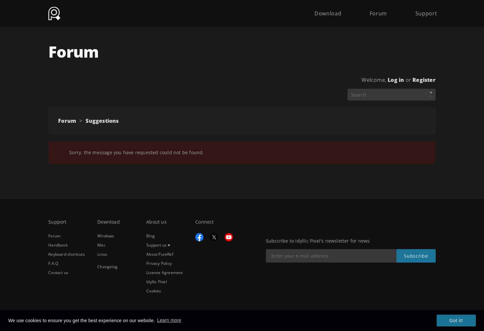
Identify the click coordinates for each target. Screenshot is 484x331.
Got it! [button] (456, 320)
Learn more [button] (169, 320)
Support (426, 10)
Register (424, 79)
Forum (378, 10)
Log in (396, 79)
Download (328, 10)
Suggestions (102, 120)
